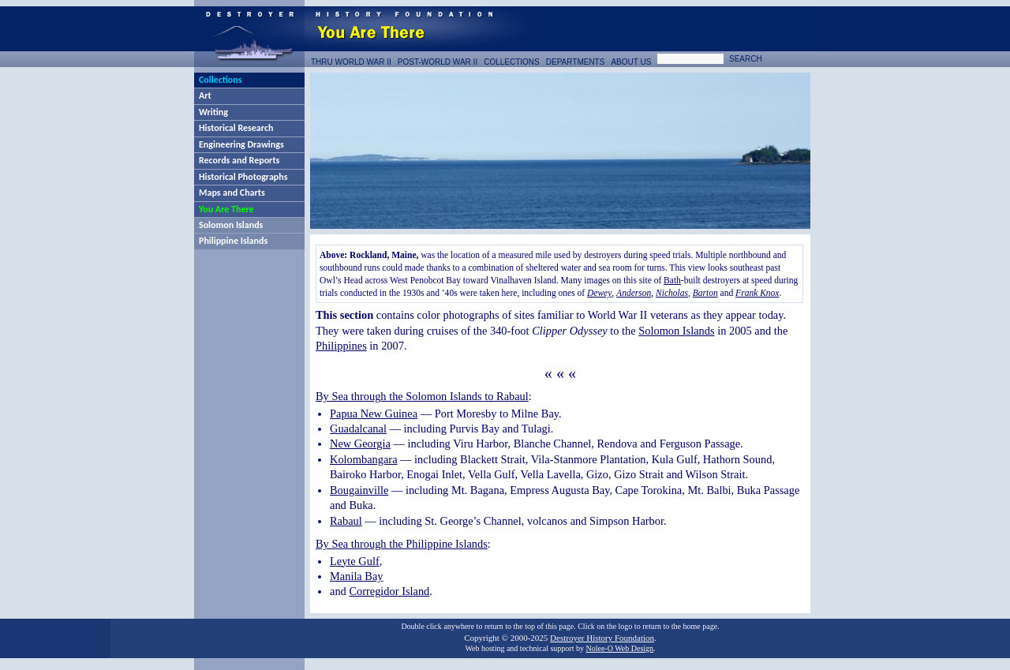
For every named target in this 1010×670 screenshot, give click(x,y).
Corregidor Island (389, 591)
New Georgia (360, 443)
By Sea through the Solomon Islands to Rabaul (422, 396)
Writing (213, 112)
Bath (672, 280)
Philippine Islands (233, 240)
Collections (220, 79)
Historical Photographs (243, 176)
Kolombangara (364, 459)
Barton (705, 293)
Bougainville (359, 490)
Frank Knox (757, 293)
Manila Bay (356, 576)
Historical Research (236, 127)
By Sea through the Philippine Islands (402, 543)
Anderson (633, 293)
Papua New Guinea (373, 413)
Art (205, 95)
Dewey (599, 293)
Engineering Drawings (241, 144)
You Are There (226, 209)
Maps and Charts (232, 192)
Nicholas (672, 293)
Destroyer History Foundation (602, 637)
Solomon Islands (231, 224)
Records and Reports (239, 160)
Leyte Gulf (355, 561)
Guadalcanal (358, 428)
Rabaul (346, 521)
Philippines (341, 345)
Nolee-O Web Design (619, 648)
